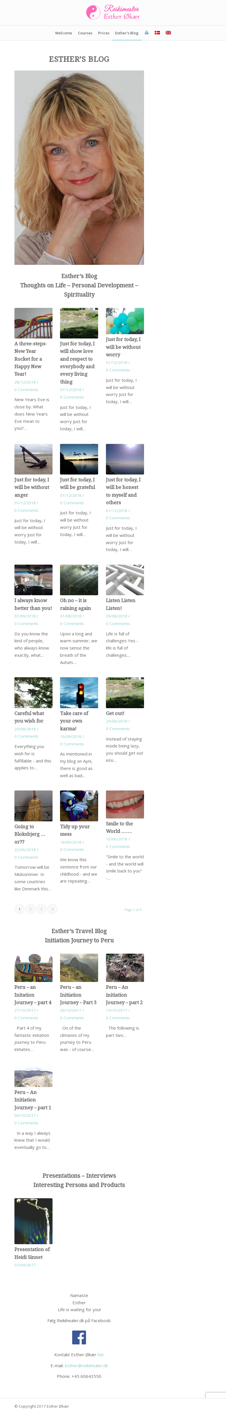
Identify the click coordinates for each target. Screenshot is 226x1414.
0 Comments (26, 389)
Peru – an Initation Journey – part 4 (32, 995)
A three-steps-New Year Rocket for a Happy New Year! (30, 359)
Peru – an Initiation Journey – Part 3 (78, 995)
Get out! (115, 713)
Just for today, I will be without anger (31, 487)
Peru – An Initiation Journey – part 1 (32, 1100)
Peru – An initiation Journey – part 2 (124, 995)
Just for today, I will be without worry (123, 347)
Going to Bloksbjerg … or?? (30, 834)
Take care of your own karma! (74, 721)
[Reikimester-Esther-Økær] (113, 12)
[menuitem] (63, 33)
